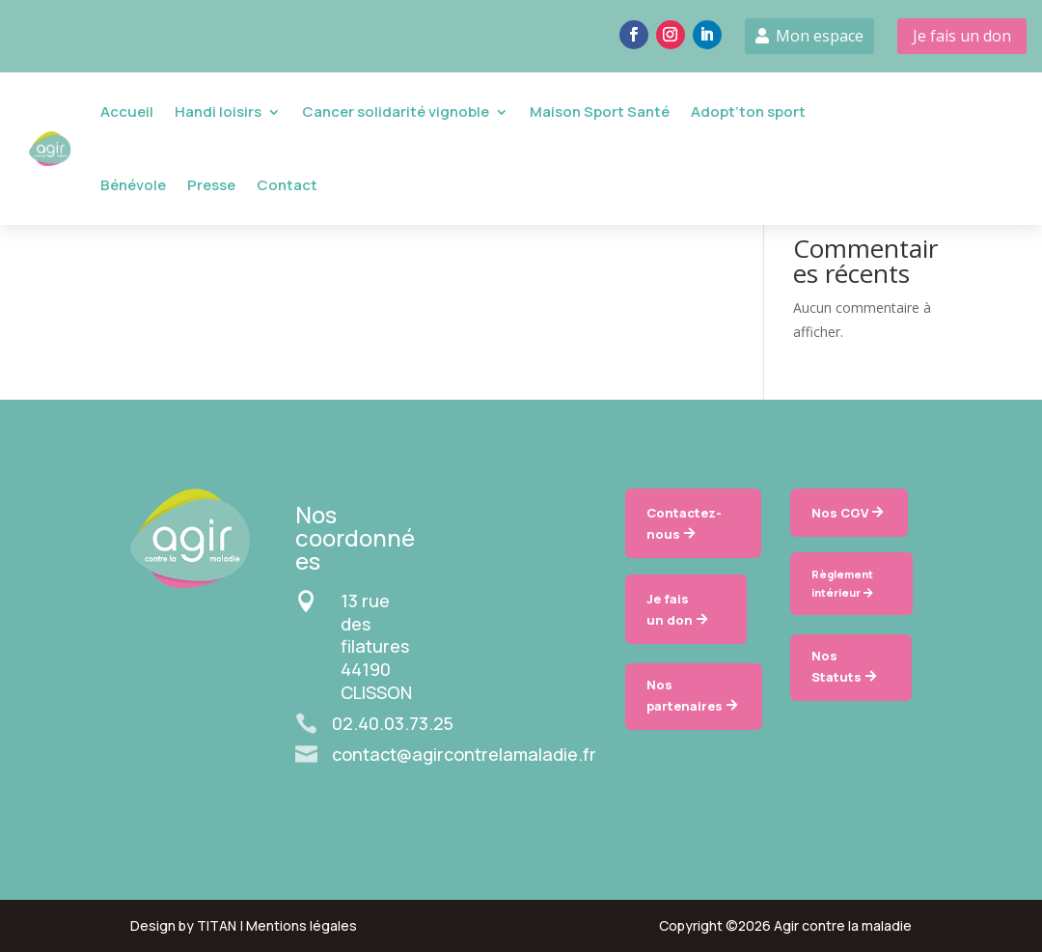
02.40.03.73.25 (392, 723)
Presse (211, 185)
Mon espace (820, 35)
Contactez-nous (684, 523)
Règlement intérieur (842, 583)
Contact (287, 185)
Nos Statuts (836, 666)
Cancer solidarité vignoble (395, 111)
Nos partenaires (684, 695)
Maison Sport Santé (600, 111)
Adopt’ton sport (748, 111)
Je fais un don (962, 35)
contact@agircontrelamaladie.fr (464, 754)
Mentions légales (301, 925)
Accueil (126, 111)
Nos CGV (839, 512)
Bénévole (133, 185)
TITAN (216, 925)
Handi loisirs (218, 111)
